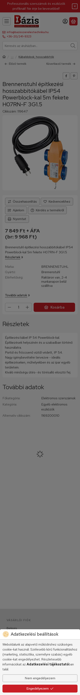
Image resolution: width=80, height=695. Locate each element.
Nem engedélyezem (40, 678)
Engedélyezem (40, 688)
